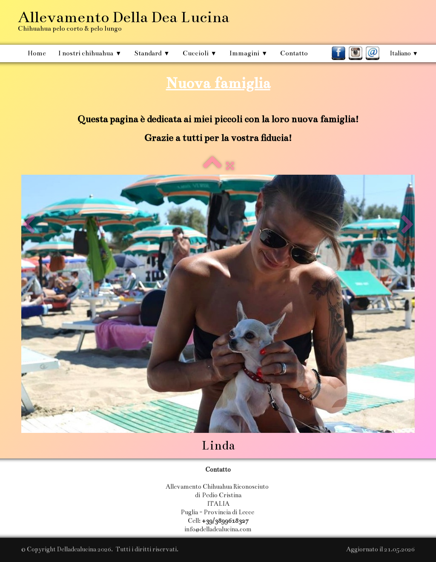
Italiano (404, 53)
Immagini (248, 53)
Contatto (294, 53)
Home (37, 53)
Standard (151, 53)
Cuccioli (200, 53)
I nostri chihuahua (89, 53)
